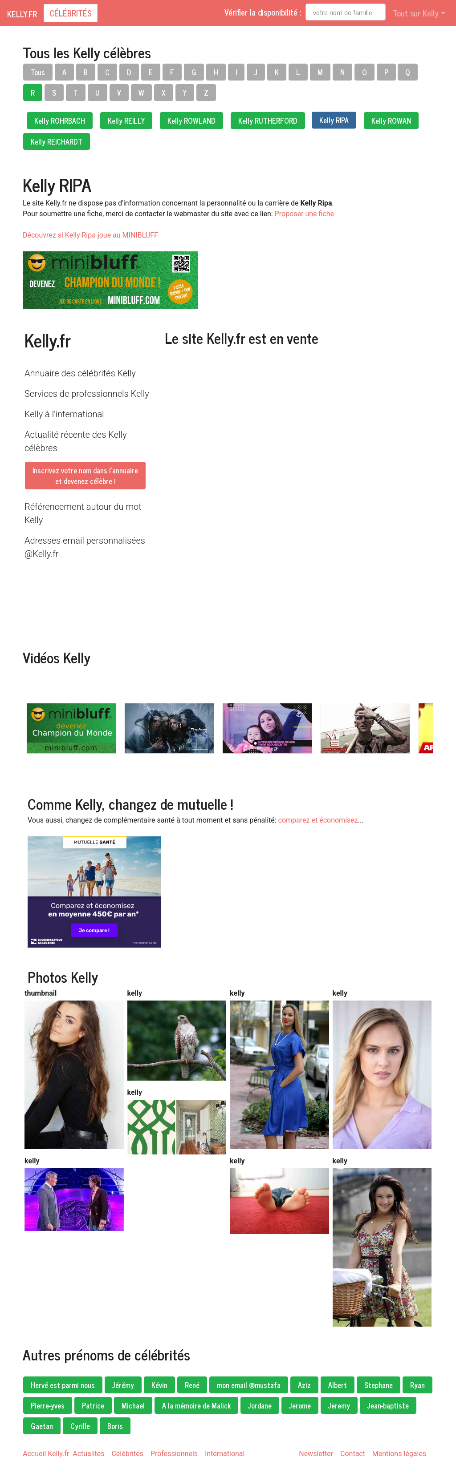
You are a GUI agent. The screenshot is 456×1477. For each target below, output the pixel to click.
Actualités (88, 1453)
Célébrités (70, 13)
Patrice (93, 1405)
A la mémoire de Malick (196, 1405)
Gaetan (42, 1426)
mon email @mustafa (249, 1385)
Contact (352, 1453)
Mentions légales (399, 1453)
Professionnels (174, 1453)
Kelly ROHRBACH (59, 120)
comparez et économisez (318, 820)
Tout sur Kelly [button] (416, 13)
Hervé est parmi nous (63, 1385)
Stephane (378, 1385)
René (192, 1385)
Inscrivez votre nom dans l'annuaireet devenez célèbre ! (85, 475)
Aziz (304, 1385)
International (225, 1453)
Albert (337, 1385)
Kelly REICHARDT (56, 141)
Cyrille (80, 1426)
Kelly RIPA (334, 120)
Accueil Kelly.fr (46, 1453)
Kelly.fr (22, 13)
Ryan (417, 1385)
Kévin (159, 1385)
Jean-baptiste (388, 1405)
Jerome (300, 1405)
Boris (115, 1426)
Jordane (260, 1405)
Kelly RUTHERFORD (267, 120)
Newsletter (316, 1453)
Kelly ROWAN (391, 120)
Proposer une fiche (304, 214)
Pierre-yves (48, 1405)
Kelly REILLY (126, 120)
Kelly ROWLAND (191, 120)
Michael (133, 1405)
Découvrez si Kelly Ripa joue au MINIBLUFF (90, 235)
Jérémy (123, 1385)
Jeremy (339, 1405)
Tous (38, 72)
